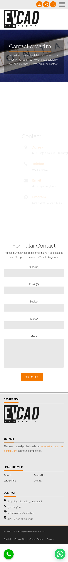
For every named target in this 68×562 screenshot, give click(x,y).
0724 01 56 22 (14, 507)
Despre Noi (39, 475)
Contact (38, 480)
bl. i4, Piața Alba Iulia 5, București (24, 501)
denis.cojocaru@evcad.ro (20, 513)
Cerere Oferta (10, 480)
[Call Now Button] (9, 554)
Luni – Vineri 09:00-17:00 (20, 519)
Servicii (7, 475)
